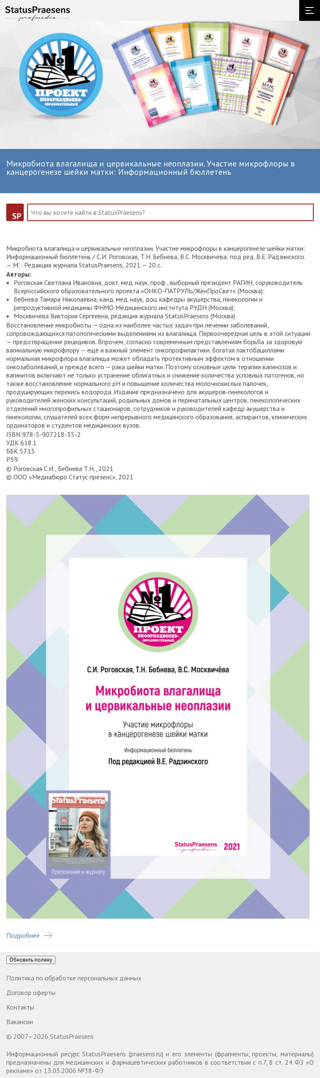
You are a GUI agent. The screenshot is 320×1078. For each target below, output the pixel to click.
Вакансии (19, 1022)
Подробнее (29, 935)
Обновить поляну (31, 959)
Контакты (20, 1007)
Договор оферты (30, 992)
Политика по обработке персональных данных (73, 978)
